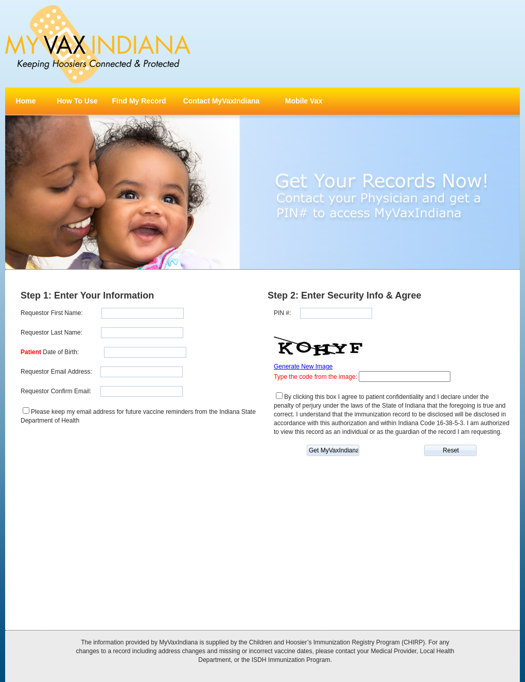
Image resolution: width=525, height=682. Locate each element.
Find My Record (139, 101)
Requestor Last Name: (51, 332)
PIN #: (282, 313)
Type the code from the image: (316, 376)
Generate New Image (303, 366)
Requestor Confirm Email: (56, 391)
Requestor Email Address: (56, 371)
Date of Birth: (50, 352)
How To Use (77, 101)
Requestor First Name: (52, 313)
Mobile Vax (303, 101)
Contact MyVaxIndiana (221, 101)
